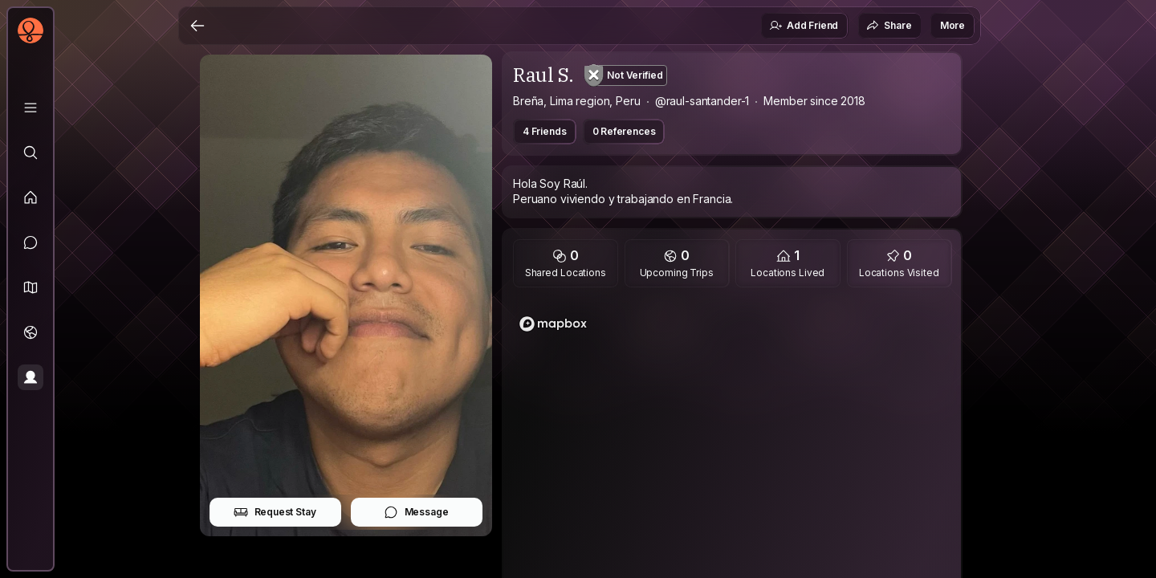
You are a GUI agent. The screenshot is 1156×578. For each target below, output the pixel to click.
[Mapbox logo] (553, 324)
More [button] (952, 25)
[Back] (197, 26)
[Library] (30, 107)
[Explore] (30, 152)
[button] (30, 287)
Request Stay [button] (275, 512)
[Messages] (30, 242)
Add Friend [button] (803, 25)
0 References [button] (624, 131)
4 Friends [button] (545, 131)
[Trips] (30, 332)
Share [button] (888, 25)
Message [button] (416, 512)
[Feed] (30, 197)
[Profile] (30, 377)
